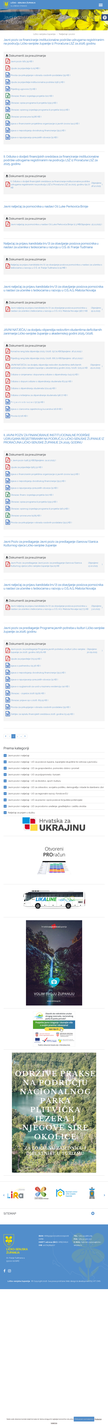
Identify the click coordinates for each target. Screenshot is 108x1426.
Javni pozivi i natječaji (18, 755)
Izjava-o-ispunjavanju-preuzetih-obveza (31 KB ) (34, 137)
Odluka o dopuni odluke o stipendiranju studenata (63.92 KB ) (41, 381)
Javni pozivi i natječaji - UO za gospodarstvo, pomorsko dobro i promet (43, 768)
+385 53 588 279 (85, 1236)
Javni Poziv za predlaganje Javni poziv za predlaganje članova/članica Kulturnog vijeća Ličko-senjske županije (51, 543)
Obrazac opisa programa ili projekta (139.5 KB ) (34, 103)
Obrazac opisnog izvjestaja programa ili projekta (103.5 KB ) (40, 110)
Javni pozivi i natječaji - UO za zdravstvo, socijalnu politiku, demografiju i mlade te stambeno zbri (56, 787)
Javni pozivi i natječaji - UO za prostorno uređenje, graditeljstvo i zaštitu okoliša (47, 806)
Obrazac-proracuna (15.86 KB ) (26, 116)
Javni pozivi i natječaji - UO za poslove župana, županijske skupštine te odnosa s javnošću (52, 762)
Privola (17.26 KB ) (19, 416)
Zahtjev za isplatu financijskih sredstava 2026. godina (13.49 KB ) (42, 714)
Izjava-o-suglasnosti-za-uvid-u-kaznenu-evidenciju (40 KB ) (40, 686)
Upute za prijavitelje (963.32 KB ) (27, 467)
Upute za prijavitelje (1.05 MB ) (25, 68)
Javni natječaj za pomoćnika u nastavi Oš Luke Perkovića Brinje (46, 206)
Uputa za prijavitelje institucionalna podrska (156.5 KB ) (38, 82)
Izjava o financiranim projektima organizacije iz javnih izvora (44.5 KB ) (45, 123)
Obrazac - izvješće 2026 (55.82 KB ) (28, 693)
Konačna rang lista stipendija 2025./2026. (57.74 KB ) (46, 351)
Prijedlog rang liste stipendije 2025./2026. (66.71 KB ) (47, 358)
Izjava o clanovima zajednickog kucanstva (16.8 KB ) (36, 409)
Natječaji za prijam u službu (21, 812)
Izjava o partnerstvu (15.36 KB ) (26, 666)
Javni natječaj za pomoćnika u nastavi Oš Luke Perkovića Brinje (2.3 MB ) (56, 224)
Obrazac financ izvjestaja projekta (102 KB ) (32, 96)
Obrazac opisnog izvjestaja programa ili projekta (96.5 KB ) (40, 508)
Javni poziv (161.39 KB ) (22, 61)
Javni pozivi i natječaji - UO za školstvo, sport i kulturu (34, 781)
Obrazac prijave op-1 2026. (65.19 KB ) (29, 700)
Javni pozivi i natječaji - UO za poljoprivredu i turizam (34, 774)
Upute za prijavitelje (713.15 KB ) (26, 659)
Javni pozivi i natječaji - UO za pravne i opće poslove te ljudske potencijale (45, 800)
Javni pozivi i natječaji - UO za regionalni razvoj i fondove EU (38, 793)
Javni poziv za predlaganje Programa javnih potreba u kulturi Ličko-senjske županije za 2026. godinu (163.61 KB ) (57, 651)
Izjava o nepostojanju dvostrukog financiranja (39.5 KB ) (38, 130)
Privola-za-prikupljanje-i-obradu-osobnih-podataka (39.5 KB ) (41, 522)
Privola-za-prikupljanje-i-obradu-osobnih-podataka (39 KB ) (40, 75)
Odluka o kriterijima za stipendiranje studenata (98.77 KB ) (39, 395)
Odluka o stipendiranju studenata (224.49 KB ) (33, 388)
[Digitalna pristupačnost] (104, 17)
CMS (98, 1281)
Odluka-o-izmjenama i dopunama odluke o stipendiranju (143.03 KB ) (45, 374)
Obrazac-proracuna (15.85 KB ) (26, 515)
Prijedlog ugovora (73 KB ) (24, 89)
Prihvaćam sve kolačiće (84, 1419)
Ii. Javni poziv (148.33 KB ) (33, 460)
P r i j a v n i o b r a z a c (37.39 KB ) (28, 402)
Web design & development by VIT (81, 1281)
